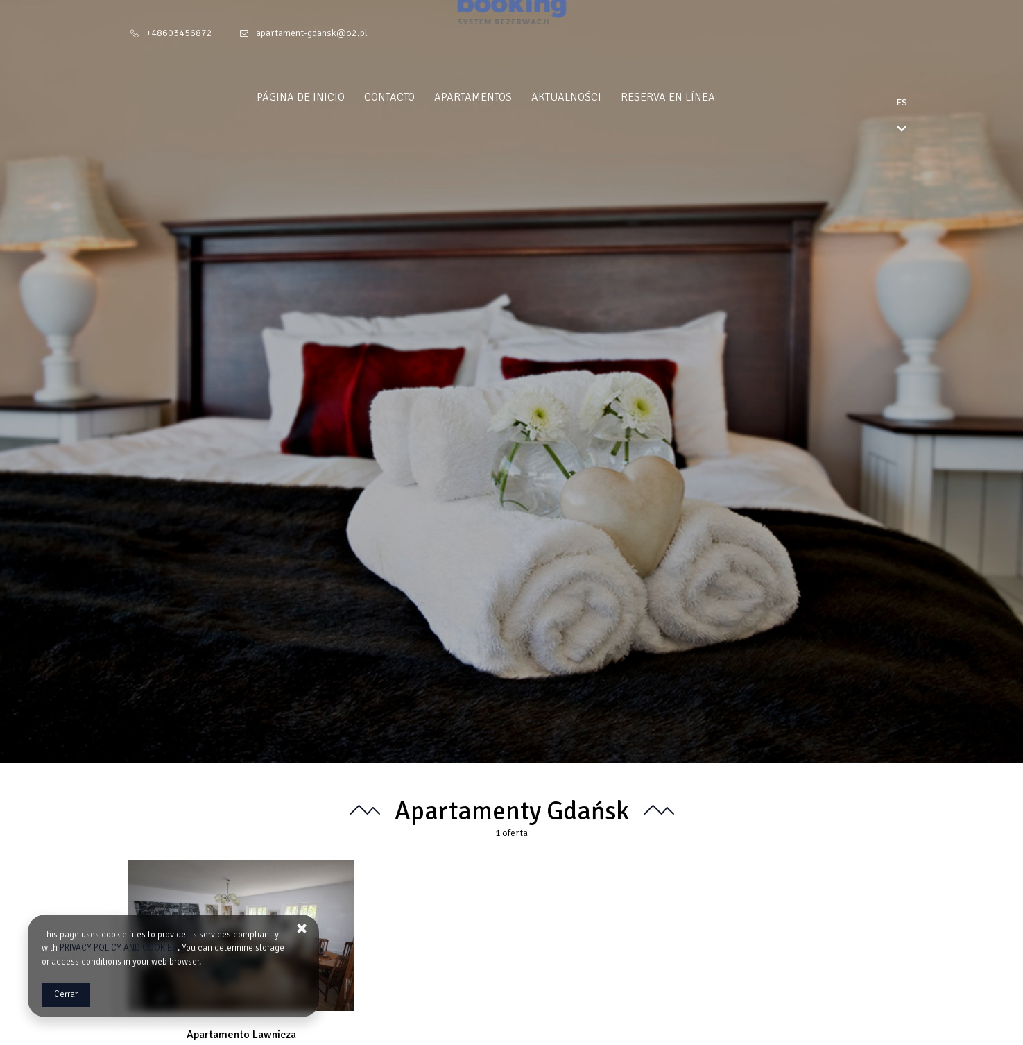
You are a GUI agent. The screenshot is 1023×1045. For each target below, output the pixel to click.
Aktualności (592, 97)
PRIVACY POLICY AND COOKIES (119, 947)
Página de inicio (326, 97)
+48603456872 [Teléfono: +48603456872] (179, 33)
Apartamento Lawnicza (241, 1035)
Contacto (415, 97)
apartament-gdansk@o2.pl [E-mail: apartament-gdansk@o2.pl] (312, 33)
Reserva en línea (693, 97)
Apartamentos (499, 97)
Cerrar (66, 994)
